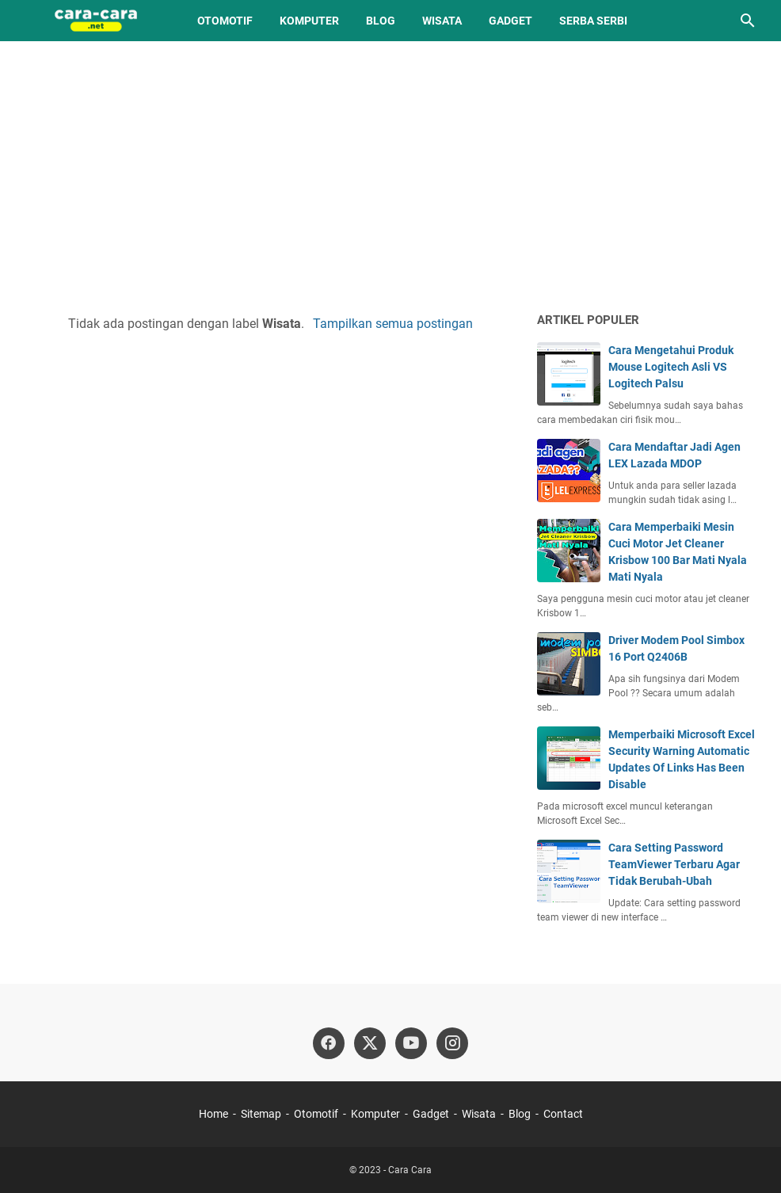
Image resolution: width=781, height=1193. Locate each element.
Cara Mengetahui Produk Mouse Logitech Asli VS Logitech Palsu (670, 367)
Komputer (309, 20)
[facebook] (329, 1043)
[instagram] (452, 1043)
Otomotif (225, 20)
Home (213, 1113)
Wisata (442, 20)
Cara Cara (410, 1170)
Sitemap (261, 1113)
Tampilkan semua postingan (393, 323)
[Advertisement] (390, 176)
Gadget (510, 20)
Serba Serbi (593, 20)
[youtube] (411, 1043)
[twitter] (370, 1043)
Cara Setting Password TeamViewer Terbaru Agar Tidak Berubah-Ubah (674, 864)
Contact (563, 1113)
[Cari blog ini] (747, 20)
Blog (380, 20)
